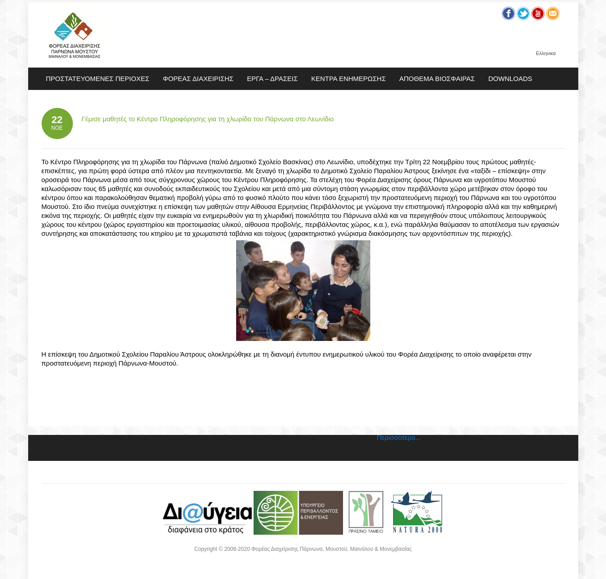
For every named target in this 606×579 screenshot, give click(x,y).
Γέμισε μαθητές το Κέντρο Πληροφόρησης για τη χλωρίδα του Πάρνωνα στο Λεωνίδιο (208, 119)
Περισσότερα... (399, 437)
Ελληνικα (545, 53)
